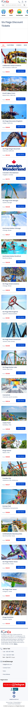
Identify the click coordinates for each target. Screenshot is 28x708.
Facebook (14, 696)
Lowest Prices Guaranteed (14, 704)
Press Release (6, 674)
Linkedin (14, 692)
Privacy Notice (17, 702)
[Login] (22, 1)
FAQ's (4, 671)
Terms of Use (9, 702)
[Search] (24, 5)
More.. (16, 644)
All (3, 45)
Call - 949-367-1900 (8, 651)
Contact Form (6, 667)
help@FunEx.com (7, 664)
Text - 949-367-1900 (8, 655)
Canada (18, 45)
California (10, 45)
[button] (19, 1)
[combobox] (16, 5)
